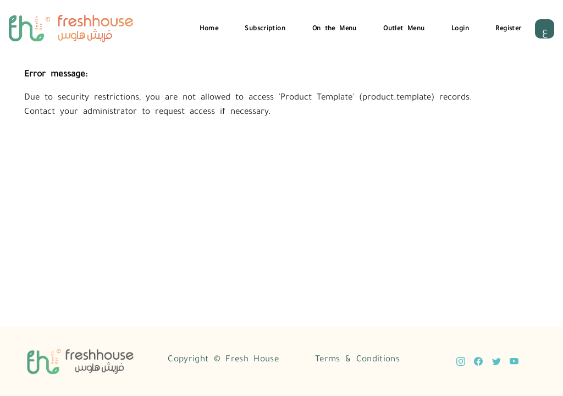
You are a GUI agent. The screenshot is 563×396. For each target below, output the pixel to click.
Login (460, 27)
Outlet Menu (403, 27)
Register (508, 27)
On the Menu (334, 27)
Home (209, 27)
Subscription (265, 27)
